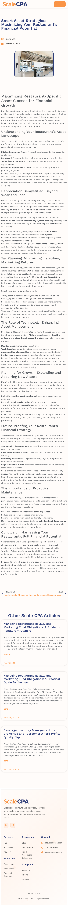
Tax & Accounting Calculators (27, 855)
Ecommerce (9, 869)
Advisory (7, 852)
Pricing (25, 875)
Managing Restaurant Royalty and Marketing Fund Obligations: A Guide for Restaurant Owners (32, 627)
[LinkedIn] (6, 825)
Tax (5, 843)
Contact (25, 879)
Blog (24, 843)
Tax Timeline (27, 847)
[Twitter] (12, 825)
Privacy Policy (34, 893)
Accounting (9, 847)
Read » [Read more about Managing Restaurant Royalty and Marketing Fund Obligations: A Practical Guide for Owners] (7, 709)
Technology (9, 864)
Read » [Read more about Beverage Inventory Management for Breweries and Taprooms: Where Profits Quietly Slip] (7, 761)
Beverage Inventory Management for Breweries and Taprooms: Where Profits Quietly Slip (32, 734)
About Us (26, 870)
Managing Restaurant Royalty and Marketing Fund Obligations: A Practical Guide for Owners (32, 679)
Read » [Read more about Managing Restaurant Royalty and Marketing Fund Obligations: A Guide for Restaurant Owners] (7, 654)
